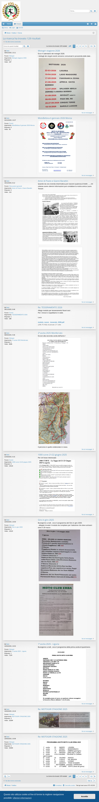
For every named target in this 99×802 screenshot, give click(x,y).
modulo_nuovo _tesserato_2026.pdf (51, 322)
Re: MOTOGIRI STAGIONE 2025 (52, 709)
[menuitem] (88, 24)
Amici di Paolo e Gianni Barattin (22, 188)
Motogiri (11, 56)
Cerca (6, 27)
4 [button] (83, 46)
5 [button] (85, 46)
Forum (18, 24)
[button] (70, 46)
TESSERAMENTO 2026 (19, 314)
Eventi (11, 123)
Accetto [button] (84, 796)
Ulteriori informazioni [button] (22, 798)
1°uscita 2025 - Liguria (19, 651)
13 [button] (91, 46)
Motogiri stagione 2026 (19, 58)
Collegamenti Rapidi (4, 24)
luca (7, 50)
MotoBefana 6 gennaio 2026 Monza (23, 125)
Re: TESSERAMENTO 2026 (50, 307)
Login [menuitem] (92, 24)
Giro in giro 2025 (17, 527)
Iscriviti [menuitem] (96, 24)
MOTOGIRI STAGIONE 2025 (21, 716)
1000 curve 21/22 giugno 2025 (21, 462)
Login (13, 27)
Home (9, 24)
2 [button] (77, 46)
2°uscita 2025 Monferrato (20, 340)
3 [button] (80, 46)
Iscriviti (21, 27)
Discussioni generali (15, 186)
